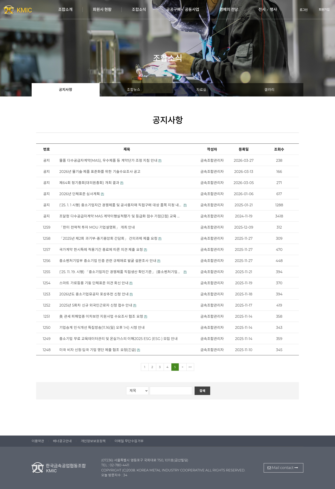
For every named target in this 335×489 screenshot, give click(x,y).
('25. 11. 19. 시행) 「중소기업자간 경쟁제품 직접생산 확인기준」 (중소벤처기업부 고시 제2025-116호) (120, 272)
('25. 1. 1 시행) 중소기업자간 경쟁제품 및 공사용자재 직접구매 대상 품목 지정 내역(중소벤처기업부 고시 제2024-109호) (120, 205)
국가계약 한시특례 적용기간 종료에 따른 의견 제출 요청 (101, 250)
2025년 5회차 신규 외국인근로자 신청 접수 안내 (95, 305)
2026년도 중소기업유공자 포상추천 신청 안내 (93, 294)
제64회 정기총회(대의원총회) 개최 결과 (89, 183)
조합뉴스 (133, 90)
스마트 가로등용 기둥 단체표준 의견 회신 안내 (93, 283)
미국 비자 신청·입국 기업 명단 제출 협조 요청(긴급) (97, 350)
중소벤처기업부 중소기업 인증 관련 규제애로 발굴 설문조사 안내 (107, 261)
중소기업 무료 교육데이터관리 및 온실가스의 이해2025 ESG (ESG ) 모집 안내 (118, 339)
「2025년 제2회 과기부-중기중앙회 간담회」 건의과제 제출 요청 (108, 238)
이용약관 (38, 441)
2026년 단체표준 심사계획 (79, 194)
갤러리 (269, 90)
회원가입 (320, 9)
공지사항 (65, 90)
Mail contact (282, 468)
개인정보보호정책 (93, 441)
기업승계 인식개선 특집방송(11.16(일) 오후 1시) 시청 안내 (101, 327)
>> (190, 367)
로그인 (301, 9)
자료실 (201, 90)
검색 (202, 391)
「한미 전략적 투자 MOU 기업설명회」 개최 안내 (97, 227)
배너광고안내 (62, 441)
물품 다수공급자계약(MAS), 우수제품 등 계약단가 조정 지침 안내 (108, 160)
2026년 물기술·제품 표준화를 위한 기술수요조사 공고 (99, 172)
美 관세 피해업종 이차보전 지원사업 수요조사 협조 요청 (101, 316)
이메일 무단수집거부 (129, 441)
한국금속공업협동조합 (26, 9)
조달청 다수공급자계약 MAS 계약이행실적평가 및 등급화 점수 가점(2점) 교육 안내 (120, 216)
